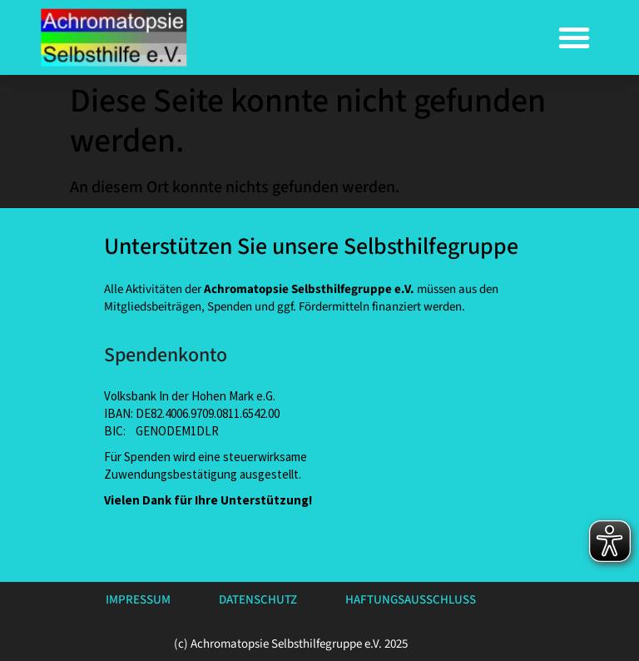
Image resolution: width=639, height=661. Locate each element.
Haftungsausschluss (410, 600)
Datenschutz (258, 600)
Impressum (138, 600)
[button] (574, 37)
